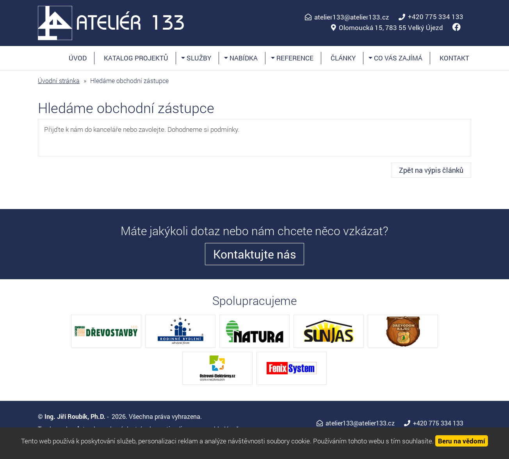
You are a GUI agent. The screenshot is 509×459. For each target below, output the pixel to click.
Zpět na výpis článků (431, 170)
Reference (294, 57)
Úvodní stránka (59, 80)
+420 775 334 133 (435, 16)
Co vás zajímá (397, 57)
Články (343, 57)
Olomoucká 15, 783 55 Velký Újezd (391, 27)
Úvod (78, 57)
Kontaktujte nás (254, 254)
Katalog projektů (136, 57)
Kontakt (454, 57)
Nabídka (243, 57)
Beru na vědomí (461, 440)
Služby (198, 57)
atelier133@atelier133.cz (351, 16)
